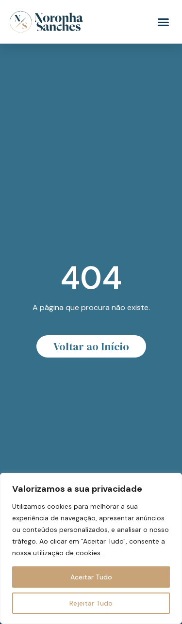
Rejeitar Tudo (91, 603)
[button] (163, 22)
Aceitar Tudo (91, 577)
